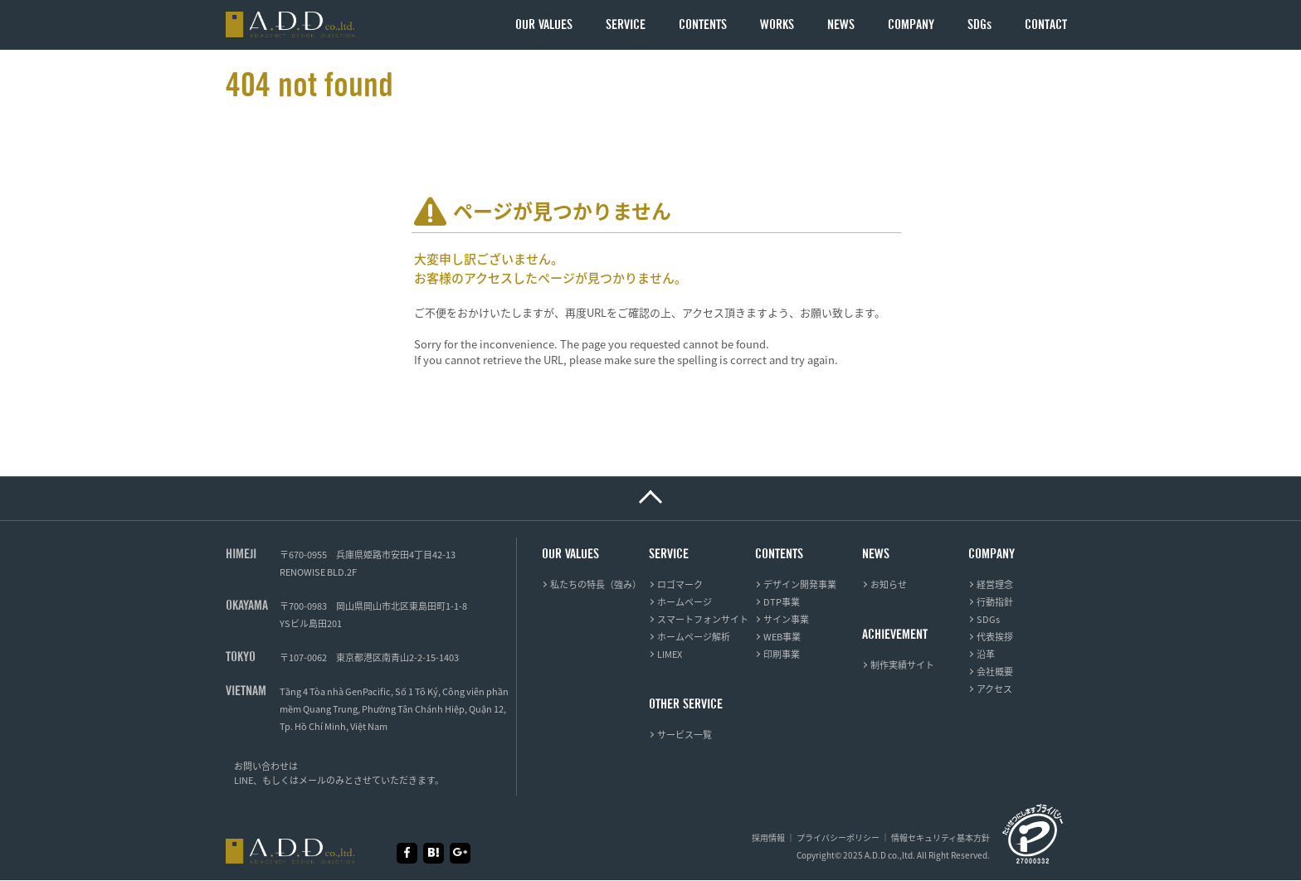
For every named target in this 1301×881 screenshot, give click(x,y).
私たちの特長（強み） (595, 584)
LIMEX (669, 654)
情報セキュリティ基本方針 (940, 837)
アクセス (994, 689)
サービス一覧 (684, 735)
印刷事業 (781, 654)
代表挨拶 (995, 637)
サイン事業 (786, 619)
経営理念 (995, 584)
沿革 (986, 654)
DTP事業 (781, 602)
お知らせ (888, 584)
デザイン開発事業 (799, 584)
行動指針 (995, 602)
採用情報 (768, 837)
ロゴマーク (680, 584)
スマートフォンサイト (702, 619)
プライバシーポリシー (838, 837)
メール (312, 780)
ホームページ (684, 602)
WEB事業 (782, 637)
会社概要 (995, 671)
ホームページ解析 (693, 637)
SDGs (988, 619)
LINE (243, 780)
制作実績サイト (902, 665)
